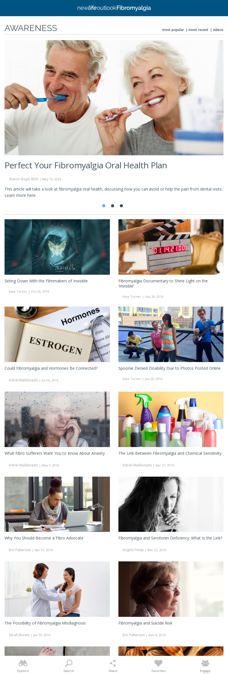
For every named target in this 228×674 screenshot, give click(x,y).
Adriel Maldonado (23, 380)
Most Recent (198, 29)
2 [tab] (112, 205)
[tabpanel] (114, 121)
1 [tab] (103, 205)
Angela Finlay (133, 549)
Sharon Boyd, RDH (23, 179)
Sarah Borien (19, 634)
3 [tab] (121, 205)
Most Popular (173, 29)
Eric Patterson (20, 549)
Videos (218, 29)
